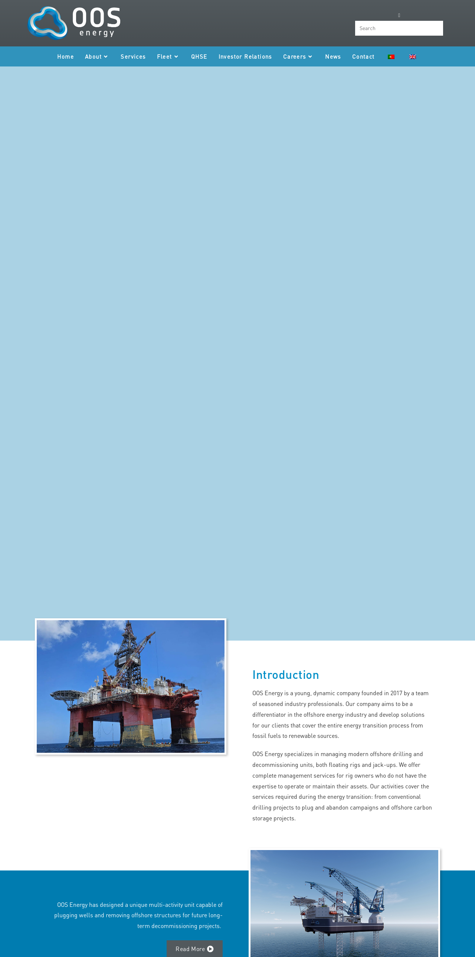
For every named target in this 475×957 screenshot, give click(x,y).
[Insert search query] (399, 28)
